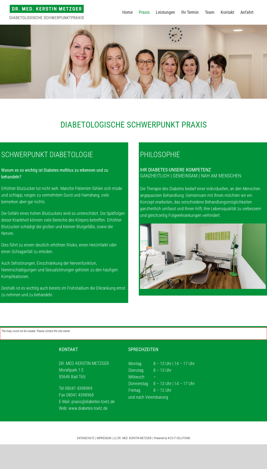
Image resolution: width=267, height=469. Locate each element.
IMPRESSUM (104, 438)
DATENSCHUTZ (85, 438)
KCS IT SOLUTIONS (179, 438)
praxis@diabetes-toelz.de (93, 401)
